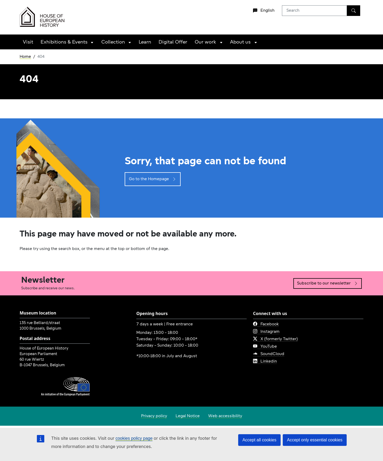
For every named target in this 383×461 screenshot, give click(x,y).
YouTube (265, 346)
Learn (145, 42)
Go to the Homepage (152, 179)
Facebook (266, 324)
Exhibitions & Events (64, 42)
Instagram (266, 332)
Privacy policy (154, 416)
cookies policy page (134, 438)
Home (25, 57)
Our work (205, 42)
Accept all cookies (259, 440)
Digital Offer (173, 42)
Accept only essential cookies (314, 440)
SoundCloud (268, 354)
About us (240, 42)
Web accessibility (225, 416)
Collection (113, 42)
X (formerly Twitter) (275, 339)
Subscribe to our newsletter (327, 283)
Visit (28, 42)
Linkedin (265, 361)
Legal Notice (188, 416)
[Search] (353, 10)
